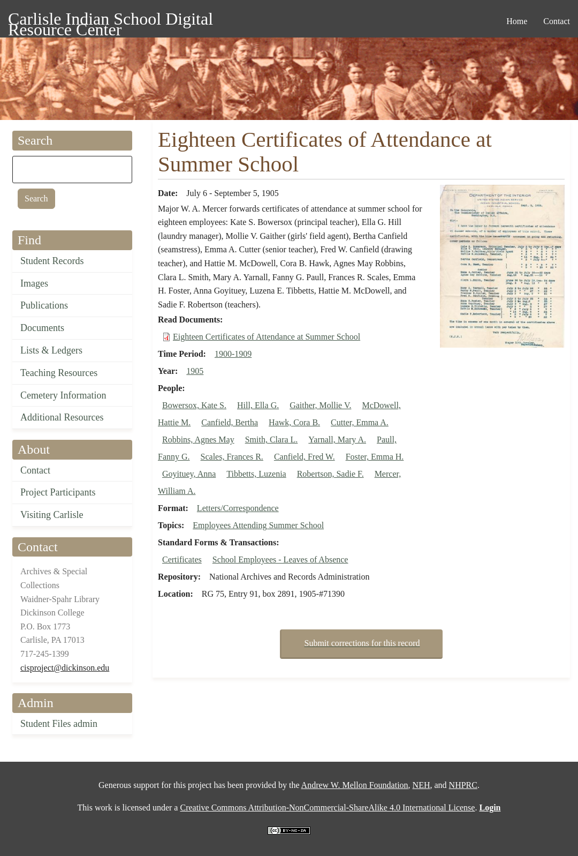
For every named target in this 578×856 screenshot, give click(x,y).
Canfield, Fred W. (304, 456)
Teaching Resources (58, 372)
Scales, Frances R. (232, 456)
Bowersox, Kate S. (194, 405)
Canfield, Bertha (229, 422)
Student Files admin (58, 723)
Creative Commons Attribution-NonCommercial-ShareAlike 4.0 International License (327, 807)
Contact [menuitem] (556, 21)
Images (34, 283)
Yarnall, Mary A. (337, 439)
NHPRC (463, 785)
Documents (42, 327)
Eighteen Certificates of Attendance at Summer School (266, 336)
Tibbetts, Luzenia (256, 473)
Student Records (52, 261)
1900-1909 (233, 353)
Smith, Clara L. (271, 439)
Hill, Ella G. (258, 405)
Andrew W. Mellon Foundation (354, 785)
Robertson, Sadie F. (330, 473)
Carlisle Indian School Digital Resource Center (110, 20)
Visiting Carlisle (51, 514)
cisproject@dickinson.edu (64, 667)
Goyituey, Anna (189, 473)
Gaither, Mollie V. (320, 405)
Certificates (182, 559)
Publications (44, 305)
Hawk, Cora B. (294, 422)
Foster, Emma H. (375, 456)
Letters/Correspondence (238, 508)
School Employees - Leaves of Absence (280, 559)
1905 (194, 371)
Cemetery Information (63, 395)
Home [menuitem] (516, 21)
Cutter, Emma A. (360, 422)
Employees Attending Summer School (258, 525)
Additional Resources (61, 417)
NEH (421, 785)
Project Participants (57, 492)
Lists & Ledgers (51, 350)
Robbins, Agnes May (198, 439)
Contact (35, 470)
